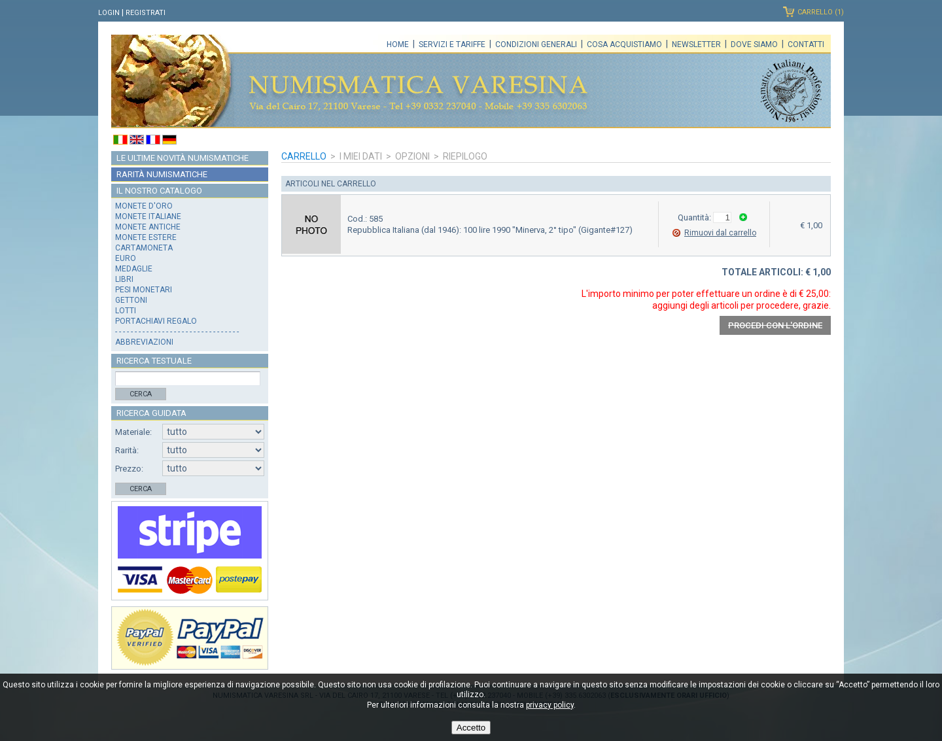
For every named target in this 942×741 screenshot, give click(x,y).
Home (398, 44)
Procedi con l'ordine (775, 325)
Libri (124, 279)
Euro (125, 258)
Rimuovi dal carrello (720, 232)
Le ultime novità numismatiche (182, 158)
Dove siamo (754, 44)
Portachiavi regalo (156, 321)
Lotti (125, 310)
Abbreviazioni (144, 342)
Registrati (146, 13)
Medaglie (133, 268)
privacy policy (550, 705)
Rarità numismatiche (161, 174)
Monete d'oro (144, 206)
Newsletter (696, 44)
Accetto (471, 727)
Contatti (806, 44)
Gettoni (131, 300)
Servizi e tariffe (452, 44)
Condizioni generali (536, 44)
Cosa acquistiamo (624, 44)
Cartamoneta (144, 247)
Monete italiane (148, 216)
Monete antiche (148, 227)
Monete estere (146, 237)
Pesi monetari (143, 289)
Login (109, 13)
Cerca (141, 394)
